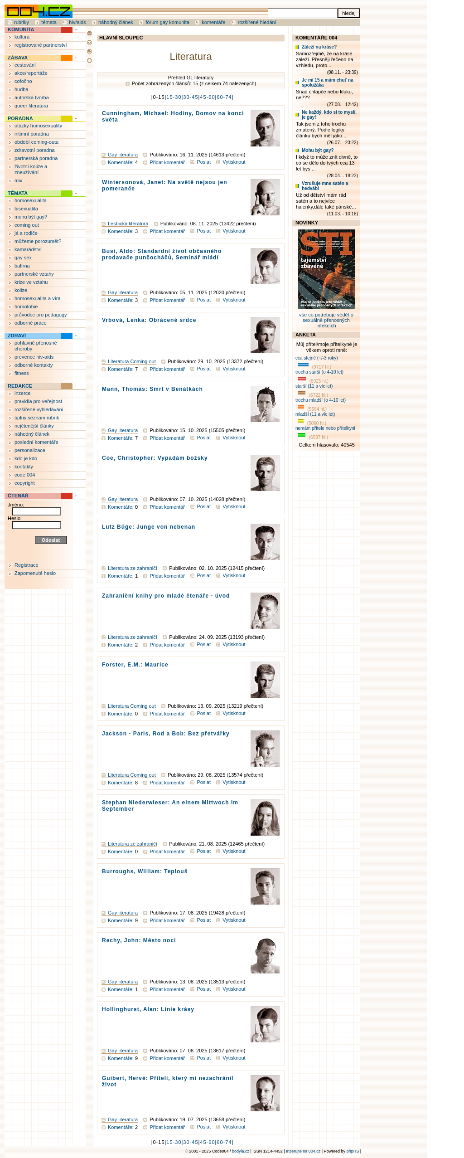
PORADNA (20, 118)
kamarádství (28, 249)
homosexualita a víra (37, 298)
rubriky (21, 22)
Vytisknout (233, 162)
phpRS (353, 1151)
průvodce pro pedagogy (40, 314)
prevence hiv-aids (33, 357)
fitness (21, 373)
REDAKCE (20, 386)
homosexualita (30, 200)
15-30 (173, 97)
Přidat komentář (167, 162)
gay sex (23, 257)
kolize (20, 290)
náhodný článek (115, 22)
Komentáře (120, 162)
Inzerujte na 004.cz (303, 1151)
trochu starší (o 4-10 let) (319, 372)
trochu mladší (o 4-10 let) (320, 400)
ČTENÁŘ (18, 495)
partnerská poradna (36, 158)
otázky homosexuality (38, 125)
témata (49, 22)
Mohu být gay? (318, 150)
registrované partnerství (40, 45)
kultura (21, 36)
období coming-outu (36, 142)
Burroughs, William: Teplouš (145, 871)
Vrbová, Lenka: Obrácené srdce (149, 320)
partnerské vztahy (34, 274)
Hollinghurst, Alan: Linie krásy (148, 1009)
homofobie (26, 306)
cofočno (23, 81)
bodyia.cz (240, 1151)
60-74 (224, 97)
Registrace (26, 565)
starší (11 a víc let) (314, 386)
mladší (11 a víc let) (315, 414)
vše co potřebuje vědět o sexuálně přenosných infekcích (326, 317)
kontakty (23, 466)
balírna (22, 265)
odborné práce (30, 323)
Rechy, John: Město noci (139, 940)
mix (18, 180)
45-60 (207, 97)
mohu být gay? (30, 216)
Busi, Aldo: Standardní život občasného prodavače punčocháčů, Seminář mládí (162, 254)
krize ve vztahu (31, 282)
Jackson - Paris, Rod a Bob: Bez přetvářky (166, 733)
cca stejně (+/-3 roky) (316, 357)
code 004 (24, 474)
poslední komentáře (36, 442)
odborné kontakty (33, 365)
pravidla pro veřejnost (38, 401)
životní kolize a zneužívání (30, 169)
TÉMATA (18, 193)
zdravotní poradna (34, 150)
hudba (21, 89)
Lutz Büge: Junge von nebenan (148, 527)
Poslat (204, 162)
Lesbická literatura (128, 223)
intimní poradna (31, 133)
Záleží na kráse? (319, 46)
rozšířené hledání (257, 22)
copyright (24, 483)
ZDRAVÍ (17, 335)
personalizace (29, 450)
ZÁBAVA (18, 57)
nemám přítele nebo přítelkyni (325, 428)
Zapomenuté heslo (35, 573)
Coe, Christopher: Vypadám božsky (155, 458)
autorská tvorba (31, 97)
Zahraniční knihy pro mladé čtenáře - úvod (166, 596)
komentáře (213, 22)
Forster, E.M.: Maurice (135, 665)
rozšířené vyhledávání (38, 409)
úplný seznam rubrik (36, 417)
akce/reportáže (31, 73)
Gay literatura (123, 154)
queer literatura (31, 105)
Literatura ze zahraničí (132, 568)
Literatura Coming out (132, 361)
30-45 (190, 97)
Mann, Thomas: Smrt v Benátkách (152, 389)
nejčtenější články (34, 425)
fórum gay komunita (167, 22)
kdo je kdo (25, 458)
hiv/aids (77, 22)
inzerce (22, 393)
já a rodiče (26, 233)
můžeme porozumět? (37, 241)
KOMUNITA (21, 29)
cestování (25, 65)
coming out (26, 225)
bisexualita (26, 208)
